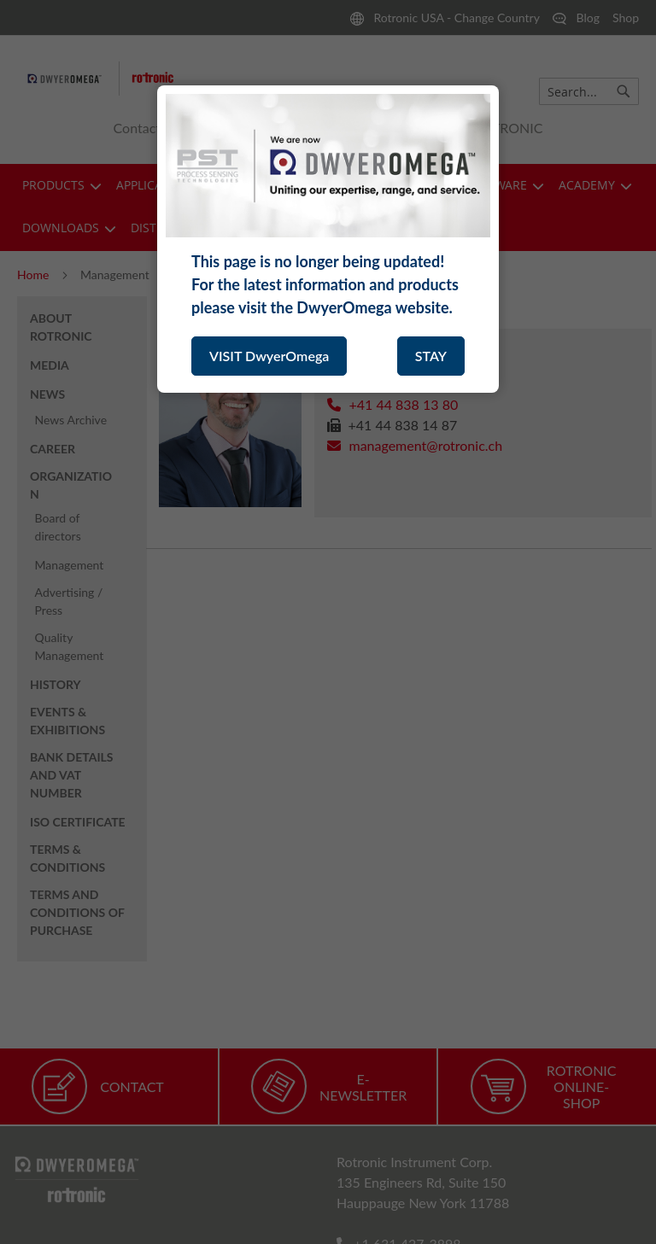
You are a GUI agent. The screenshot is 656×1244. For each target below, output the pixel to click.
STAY (431, 356)
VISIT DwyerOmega (269, 356)
